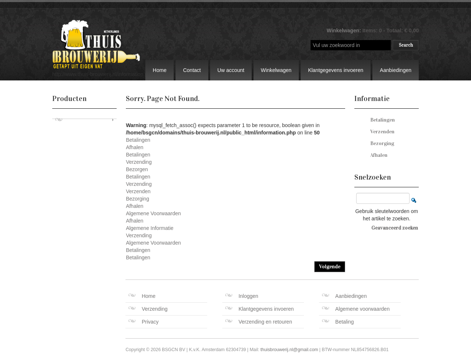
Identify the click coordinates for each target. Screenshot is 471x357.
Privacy (143, 322)
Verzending (139, 162)
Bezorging (137, 199)
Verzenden (138, 191)
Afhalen (134, 147)
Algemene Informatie (149, 228)
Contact (192, 70)
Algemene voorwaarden (356, 309)
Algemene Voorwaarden (153, 213)
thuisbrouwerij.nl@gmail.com (289, 349)
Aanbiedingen (395, 70)
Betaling (338, 322)
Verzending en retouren (258, 322)
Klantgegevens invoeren (335, 70)
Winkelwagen (276, 70)
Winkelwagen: (344, 30)
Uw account (230, 70)
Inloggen (241, 296)
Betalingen (138, 140)
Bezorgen (137, 169)
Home (159, 70)
